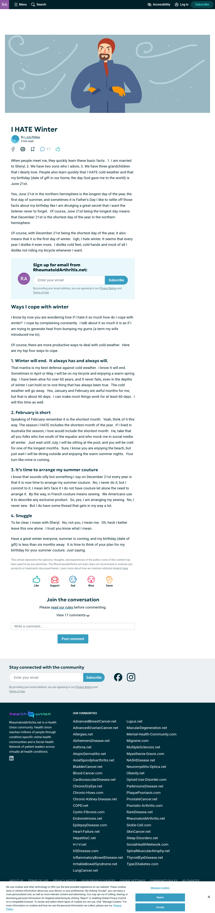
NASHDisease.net (141, 760)
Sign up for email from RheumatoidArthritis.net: (60, 267)
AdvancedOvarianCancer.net (95, 728)
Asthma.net (82, 747)
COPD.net (80, 805)
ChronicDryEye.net (87, 786)
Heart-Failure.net (86, 831)
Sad (71, 581)
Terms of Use (41, 292)
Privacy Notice (108, 288)
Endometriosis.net (87, 818)
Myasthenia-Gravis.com (145, 754)
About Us (16, 881)
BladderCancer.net (87, 766)
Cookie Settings (132, 881)
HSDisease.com (85, 851)
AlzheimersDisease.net (91, 740)
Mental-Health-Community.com (152, 734)
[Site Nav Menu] (20, 4)
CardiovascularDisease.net (94, 779)
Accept (160, 907)
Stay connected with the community (46, 667)
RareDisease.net (140, 812)
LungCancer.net (85, 870)
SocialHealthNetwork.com (147, 844)
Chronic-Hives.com (88, 792)
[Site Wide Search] (38, 4)
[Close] (209, 897)
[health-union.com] (30, 714)
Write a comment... (28, 626)
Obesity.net (136, 773)
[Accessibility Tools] (159, 4)
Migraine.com (138, 740)
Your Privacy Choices (98, 881)
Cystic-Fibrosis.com (89, 812)
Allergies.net (83, 734)
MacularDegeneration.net (147, 728)
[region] (107, 897)
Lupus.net (134, 721)
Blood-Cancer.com (87, 773)
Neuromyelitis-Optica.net (146, 766)
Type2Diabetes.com (143, 864)
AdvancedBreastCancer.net (94, 721)
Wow (89, 581)
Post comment (73, 639)
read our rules (62, 607)
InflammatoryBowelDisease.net (98, 857)
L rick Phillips (32, 137)
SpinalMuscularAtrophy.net (148, 851)
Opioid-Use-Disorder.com (147, 779)
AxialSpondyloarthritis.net (93, 760)
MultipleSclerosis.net (143, 747)
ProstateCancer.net (142, 799)
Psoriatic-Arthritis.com (145, 805)
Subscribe (202, 4)
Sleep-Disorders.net (142, 838)
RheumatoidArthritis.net (146, 818)
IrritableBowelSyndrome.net (95, 864)
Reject (160, 897)
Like (34, 581)
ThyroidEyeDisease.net (145, 857)
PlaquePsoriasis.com (144, 792)
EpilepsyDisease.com (90, 825)
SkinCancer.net (139, 831)
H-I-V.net (79, 844)
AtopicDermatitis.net (89, 754)
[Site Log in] (181, 4)
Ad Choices (190, 881)
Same (107, 581)
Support (53, 581)
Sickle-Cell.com (139, 825)
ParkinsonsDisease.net (145, 786)
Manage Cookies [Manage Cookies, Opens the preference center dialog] (160, 887)
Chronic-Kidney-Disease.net (95, 799)
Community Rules (164, 881)
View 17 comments (72, 615)
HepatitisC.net (84, 838)
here (125, 568)
